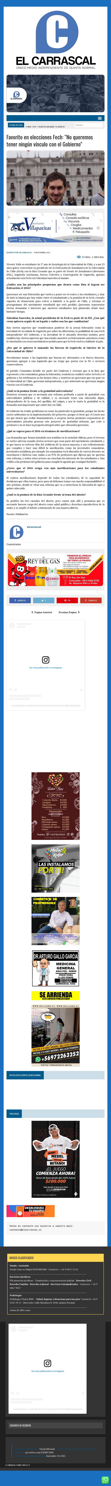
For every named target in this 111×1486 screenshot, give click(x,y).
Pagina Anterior (41, 612)
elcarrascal (24, 255)
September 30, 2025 (55, 1455)
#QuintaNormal (47, 1448)
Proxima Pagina (69, 612)
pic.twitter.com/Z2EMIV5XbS (39, 1452)
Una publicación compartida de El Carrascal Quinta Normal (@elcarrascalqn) (44, 705)
